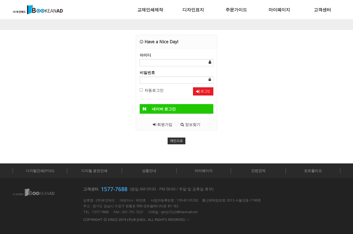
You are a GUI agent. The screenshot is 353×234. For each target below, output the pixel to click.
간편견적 (258, 170)
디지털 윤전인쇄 (94, 170)
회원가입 (162, 124)
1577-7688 (114, 189)
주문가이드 (236, 9)
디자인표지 (193, 9)
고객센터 (322, 9)
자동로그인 (152, 90)
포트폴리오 (313, 170)
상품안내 (149, 170)
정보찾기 (190, 124)
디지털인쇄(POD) (40, 170)
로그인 (203, 91)
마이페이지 (279, 9)
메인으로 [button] (176, 141)
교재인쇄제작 (150, 9)
